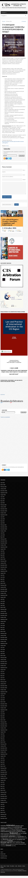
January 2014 (3, 748)
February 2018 (3, 659)
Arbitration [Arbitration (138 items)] (10, 827)
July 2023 (2, 535)
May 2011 (3, 810)
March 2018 (3, 657)
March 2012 (3, 792)
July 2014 (2, 736)
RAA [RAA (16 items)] (16, 841)
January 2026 (3, 491)
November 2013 (4, 752)
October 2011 (3, 802)
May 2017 (3, 677)
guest (4, 21)
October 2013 (3, 754)
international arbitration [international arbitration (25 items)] (15, 837)
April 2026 (3, 484)
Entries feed (3, 856)
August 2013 (3, 758)
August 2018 (3, 647)
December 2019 (4, 615)
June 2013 (3, 762)
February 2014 (3, 746)
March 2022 (3, 561)
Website (24, 179)
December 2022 (4, 543)
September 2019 (4, 621)
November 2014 (4, 728)
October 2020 (3, 595)
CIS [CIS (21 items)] (13, 829)
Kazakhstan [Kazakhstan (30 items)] (21, 838)
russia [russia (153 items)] (10, 843)
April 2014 (3, 742)
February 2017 (3, 684)
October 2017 (3, 667)
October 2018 (3, 643)
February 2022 (3, 563)
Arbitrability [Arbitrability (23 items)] (3, 827)
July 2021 (2, 577)
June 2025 (3, 501)
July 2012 (2, 784)
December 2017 (4, 663)
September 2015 (4, 712)
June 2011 (3, 808)
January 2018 (3, 661)
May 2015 (3, 718)
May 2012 (3, 788)
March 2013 (3, 768)
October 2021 (3, 571)
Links (16, 868)
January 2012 (3, 796)
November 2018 (4, 641)
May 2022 (3, 557)
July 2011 (2, 806)
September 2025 (4, 495)
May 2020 (3, 605)
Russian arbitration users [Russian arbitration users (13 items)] (17, 843)
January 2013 (3, 772)
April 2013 (3, 766)
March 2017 (3, 681)
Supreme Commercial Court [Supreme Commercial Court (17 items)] (20, 846)
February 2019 (3, 635)
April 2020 (3, 607)
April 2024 (3, 525)
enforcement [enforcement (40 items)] (4, 834)
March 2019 (3, 633)
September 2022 (4, 549)
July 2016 (2, 698)
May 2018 (3, 653)
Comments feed (4, 858)
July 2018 (2, 649)
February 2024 (3, 527)
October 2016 (3, 692)
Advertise (20, 868)
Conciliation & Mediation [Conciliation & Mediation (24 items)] (14, 831)
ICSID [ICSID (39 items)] (25, 835)
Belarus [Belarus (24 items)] (10, 829)
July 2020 (2, 601)
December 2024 (4, 511)
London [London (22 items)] (2, 840)
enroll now (3, 396)
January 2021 (3, 589)
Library (23, 868)
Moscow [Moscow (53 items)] (5, 841)
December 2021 (4, 567)
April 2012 (3, 790)
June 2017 (3, 675)
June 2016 (3, 700)
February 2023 (3, 541)
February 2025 (3, 507)
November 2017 (4, 665)
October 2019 (3, 619)
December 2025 (4, 493)
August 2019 (3, 623)
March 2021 (3, 585)
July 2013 (2, 760)
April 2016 (3, 702)
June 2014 (3, 738)
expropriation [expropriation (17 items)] (6, 835)
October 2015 (3, 710)
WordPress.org (4, 860)
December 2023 (4, 529)
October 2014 (3, 730)
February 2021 (3, 587)
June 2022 (3, 555)
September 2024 (4, 517)
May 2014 (3, 740)
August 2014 (3, 734)
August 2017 (3, 671)
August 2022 (3, 551)
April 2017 (3, 679)
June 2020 (3, 603)
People (8, 868)
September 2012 (4, 780)
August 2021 (3, 575)
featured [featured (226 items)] (14, 835)
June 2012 (3, 786)
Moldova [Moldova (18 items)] (23, 840)
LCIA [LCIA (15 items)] (25, 838)
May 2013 (3, 764)
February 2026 (3, 489)
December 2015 (4, 706)
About (5, 868)
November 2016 (4, 690)
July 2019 (2, 625)
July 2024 (2, 519)
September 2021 (4, 573)
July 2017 (2, 673)
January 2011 (3, 818)
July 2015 (2, 714)
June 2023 (3, 537)
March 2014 (3, 744)
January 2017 (3, 686)
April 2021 (3, 583)
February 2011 (3, 816)
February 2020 (3, 611)
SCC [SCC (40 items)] (11, 845)
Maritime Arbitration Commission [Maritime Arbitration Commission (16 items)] (11, 840)
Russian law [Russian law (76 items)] (5, 845)
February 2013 (3, 770)
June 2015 (3, 716)
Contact (2, 869)
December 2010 (4, 820)
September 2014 (4, 732)
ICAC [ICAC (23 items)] (19, 835)
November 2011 (4, 800)
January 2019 (3, 637)
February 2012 (3, 794)
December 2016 (4, 688)
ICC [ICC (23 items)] (22, 835)
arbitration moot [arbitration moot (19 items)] (4, 829)
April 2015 (3, 720)
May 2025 (3, 503)
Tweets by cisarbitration (5, 419)
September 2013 (4, 756)
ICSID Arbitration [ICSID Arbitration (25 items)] (5, 837)
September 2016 (4, 694)
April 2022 (3, 559)
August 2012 (3, 782)
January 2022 (3, 565)
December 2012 (4, 774)
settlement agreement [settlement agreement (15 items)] (9, 846)
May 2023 (3, 539)
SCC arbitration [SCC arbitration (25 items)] (17, 845)
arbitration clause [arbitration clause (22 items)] (19, 827)
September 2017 (4, 669)
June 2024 (3, 521)
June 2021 (3, 579)
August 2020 (3, 599)
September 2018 (4, 645)
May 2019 (3, 629)
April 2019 (3, 631)
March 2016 (3, 704)
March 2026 (3, 487)
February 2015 (3, 724)
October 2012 (3, 778)
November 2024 (4, 513)
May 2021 (3, 581)
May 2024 (3, 523)
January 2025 (3, 509)
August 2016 (3, 696)
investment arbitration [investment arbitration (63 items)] (8, 838)
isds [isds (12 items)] (16, 838)
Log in (2, 854)
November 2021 (4, 569)
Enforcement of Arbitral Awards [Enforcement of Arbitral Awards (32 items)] (17, 834)
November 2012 (4, 776)
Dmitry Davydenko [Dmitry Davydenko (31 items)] (17, 832)
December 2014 (4, 726)
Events (7, 145)
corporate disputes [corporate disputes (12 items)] (8, 832)
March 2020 (3, 609)
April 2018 (3, 655)
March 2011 (3, 814)
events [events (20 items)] (2, 835)
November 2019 (4, 617)
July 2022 (2, 553)
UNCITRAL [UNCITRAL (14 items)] (13, 847)
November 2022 (4, 545)
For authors (12, 868)
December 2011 (4, 798)
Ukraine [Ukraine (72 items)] (8, 848)
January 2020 (3, 613)
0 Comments (24, 21)
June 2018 (3, 651)
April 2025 (3, 505)
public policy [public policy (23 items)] (11, 841)
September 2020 (4, 597)
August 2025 (3, 497)
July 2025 (2, 499)
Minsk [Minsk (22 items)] (19, 840)
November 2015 (4, 708)
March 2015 (3, 722)
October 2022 (3, 547)
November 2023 (4, 531)
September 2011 (4, 804)
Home (2, 868)
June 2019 (3, 627)
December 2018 (4, 639)
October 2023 (3, 533)
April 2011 (3, 812)
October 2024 (3, 515)
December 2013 (4, 750)
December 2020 (4, 591)
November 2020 (4, 593)
